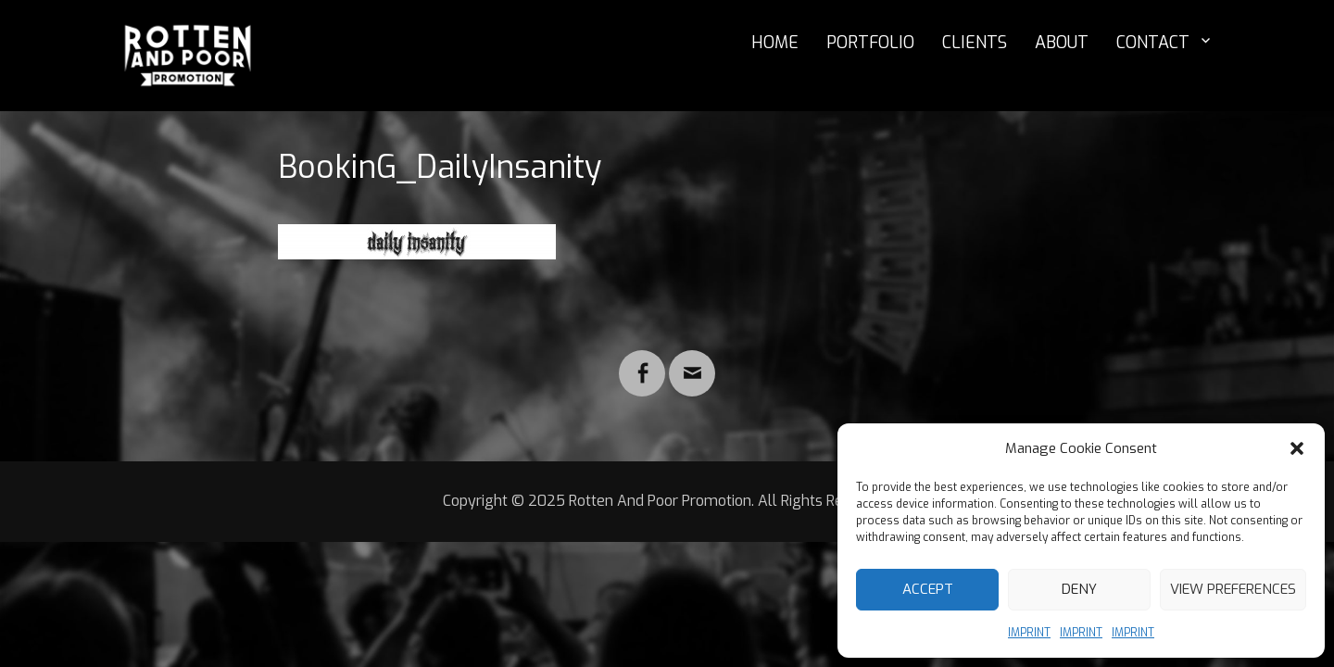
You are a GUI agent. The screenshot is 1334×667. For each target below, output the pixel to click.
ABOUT (1062, 42)
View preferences (1233, 589)
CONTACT (1152, 42)
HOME (775, 42)
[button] (1297, 448)
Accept (927, 589)
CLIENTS (974, 42)
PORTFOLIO (870, 42)
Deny (1079, 589)
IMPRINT (1029, 632)
